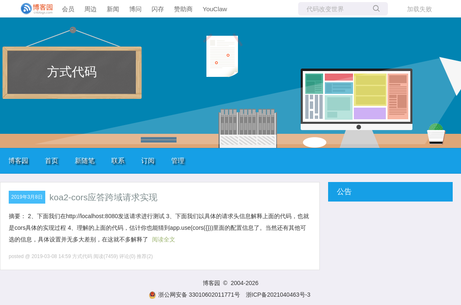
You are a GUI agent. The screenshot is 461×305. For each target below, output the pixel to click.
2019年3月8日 (27, 197)
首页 (51, 160)
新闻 (113, 8)
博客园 (18, 160)
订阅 (147, 160)
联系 (118, 160)
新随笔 (85, 160)
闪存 (158, 8)
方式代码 (72, 72)
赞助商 (183, 8)
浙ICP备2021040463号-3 (278, 294)
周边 (90, 8)
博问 (135, 8)
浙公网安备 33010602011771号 (194, 294)
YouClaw (215, 8)
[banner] (33, 9)
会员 (68, 8)
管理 (177, 160)
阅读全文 (163, 239)
